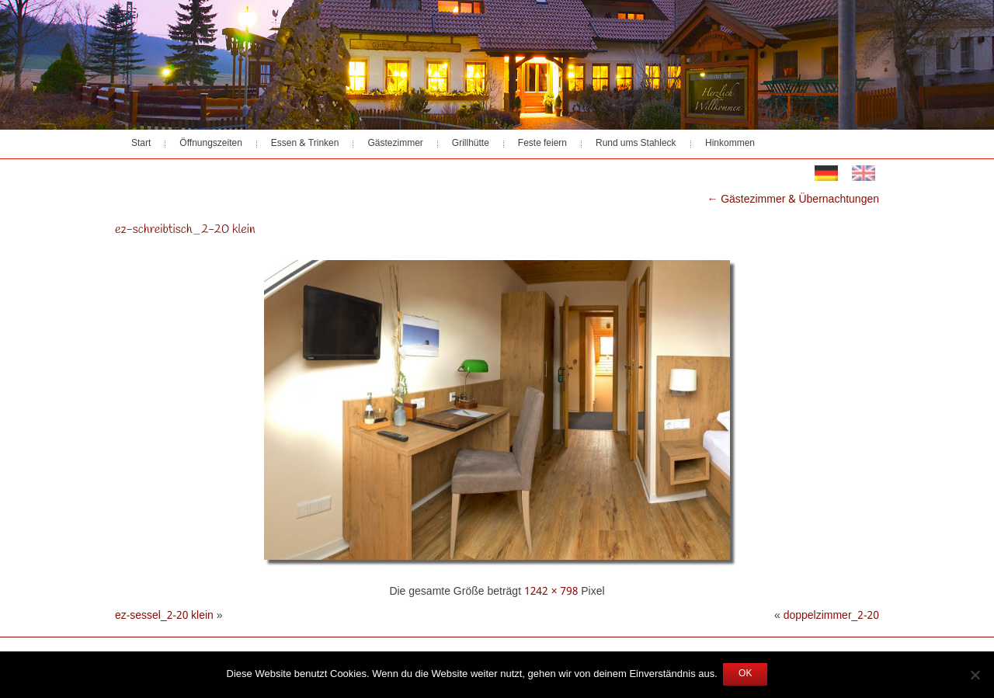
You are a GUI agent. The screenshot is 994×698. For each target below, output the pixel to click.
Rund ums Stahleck (636, 143)
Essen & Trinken (305, 143)
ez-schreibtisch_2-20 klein (185, 229)
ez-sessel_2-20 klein (164, 615)
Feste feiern (542, 143)
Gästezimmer (394, 143)
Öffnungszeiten (210, 143)
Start (141, 143)
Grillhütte (470, 143)
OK (745, 674)
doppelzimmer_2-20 (831, 615)
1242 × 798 (551, 591)
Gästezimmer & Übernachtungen (793, 199)
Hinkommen (730, 143)
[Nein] (974, 674)
